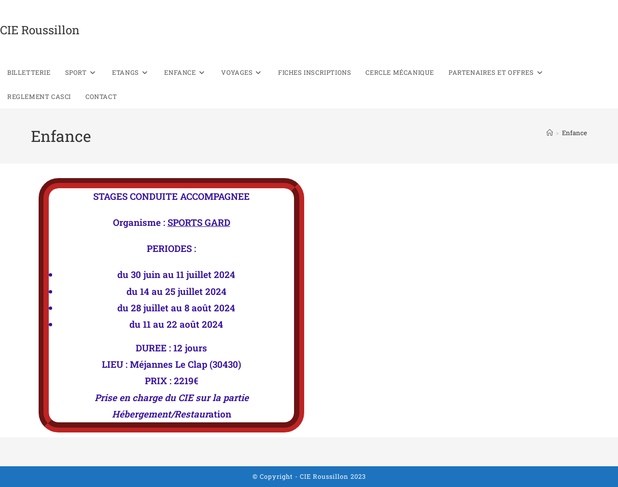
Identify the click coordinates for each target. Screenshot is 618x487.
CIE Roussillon (40, 30)
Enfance (574, 132)
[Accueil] (550, 132)
